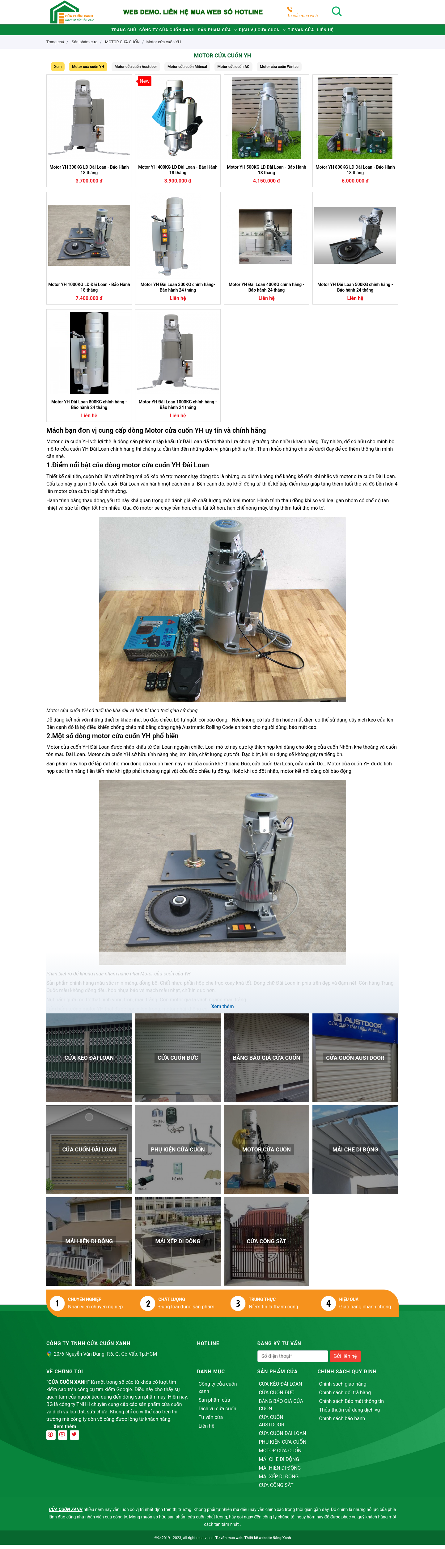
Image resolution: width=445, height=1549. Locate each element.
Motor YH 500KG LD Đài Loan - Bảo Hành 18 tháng (266, 174)
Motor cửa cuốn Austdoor (136, 71)
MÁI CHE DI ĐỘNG (279, 1464)
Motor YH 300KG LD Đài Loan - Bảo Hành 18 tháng (89, 174)
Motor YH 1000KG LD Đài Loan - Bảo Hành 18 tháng (89, 291)
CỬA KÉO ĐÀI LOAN (280, 1388)
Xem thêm (64, 1431)
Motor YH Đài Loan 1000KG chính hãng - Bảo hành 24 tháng (178, 409)
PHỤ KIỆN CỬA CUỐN (283, 1446)
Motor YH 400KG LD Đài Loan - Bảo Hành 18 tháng (178, 174)
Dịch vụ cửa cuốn (267, 32)
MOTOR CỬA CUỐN (280, 1455)
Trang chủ (94, 32)
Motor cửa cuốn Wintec (279, 71)
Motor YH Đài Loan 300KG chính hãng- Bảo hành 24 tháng (178, 291)
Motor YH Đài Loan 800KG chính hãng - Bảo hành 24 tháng (89, 409)
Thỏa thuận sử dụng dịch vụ (349, 1414)
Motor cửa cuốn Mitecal (187, 71)
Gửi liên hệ (345, 1360)
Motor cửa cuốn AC (233, 71)
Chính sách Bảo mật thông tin (351, 1405)
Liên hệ (356, 32)
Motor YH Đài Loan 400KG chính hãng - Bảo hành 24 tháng (266, 291)
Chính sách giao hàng (343, 1388)
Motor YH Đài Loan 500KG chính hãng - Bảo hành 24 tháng (355, 291)
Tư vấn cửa (320, 32)
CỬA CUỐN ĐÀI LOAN (282, 1438)
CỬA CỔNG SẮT (276, 1489)
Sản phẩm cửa (210, 32)
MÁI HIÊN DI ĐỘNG (280, 1472)
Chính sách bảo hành (342, 1423)
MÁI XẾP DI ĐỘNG (279, 1481)
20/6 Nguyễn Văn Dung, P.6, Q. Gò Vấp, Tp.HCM (105, 1358)
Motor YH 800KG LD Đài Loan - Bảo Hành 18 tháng (355, 174)
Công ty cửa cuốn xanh (149, 32)
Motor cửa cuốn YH (163, 46)
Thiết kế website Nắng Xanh (267, 1542)
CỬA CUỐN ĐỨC (277, 1397)
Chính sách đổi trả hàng (345, 1397)
